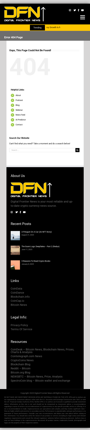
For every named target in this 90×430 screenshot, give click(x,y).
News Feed (20, 115)
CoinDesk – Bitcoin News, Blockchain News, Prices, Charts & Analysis (42, 351)
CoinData (16, 288)
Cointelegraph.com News (26, 356)
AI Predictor (21, 120)
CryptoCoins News (22, 360)
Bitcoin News (19, 305)
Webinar (19, 110)
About (18, 95)
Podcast (19, 100)
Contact (19, 124)
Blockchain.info (20, 296)
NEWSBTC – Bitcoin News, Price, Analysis (36, 376)
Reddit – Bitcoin (20, 368)
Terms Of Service (21, 329)
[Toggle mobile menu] (83, 17)
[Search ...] (42, 150)
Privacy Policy (19, 325)
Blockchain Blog (20, 364)
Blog (18, 105)
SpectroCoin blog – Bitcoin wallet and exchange (40, 380)
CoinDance (17, 292)
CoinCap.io (17, 300)
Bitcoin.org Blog (20, 372)
